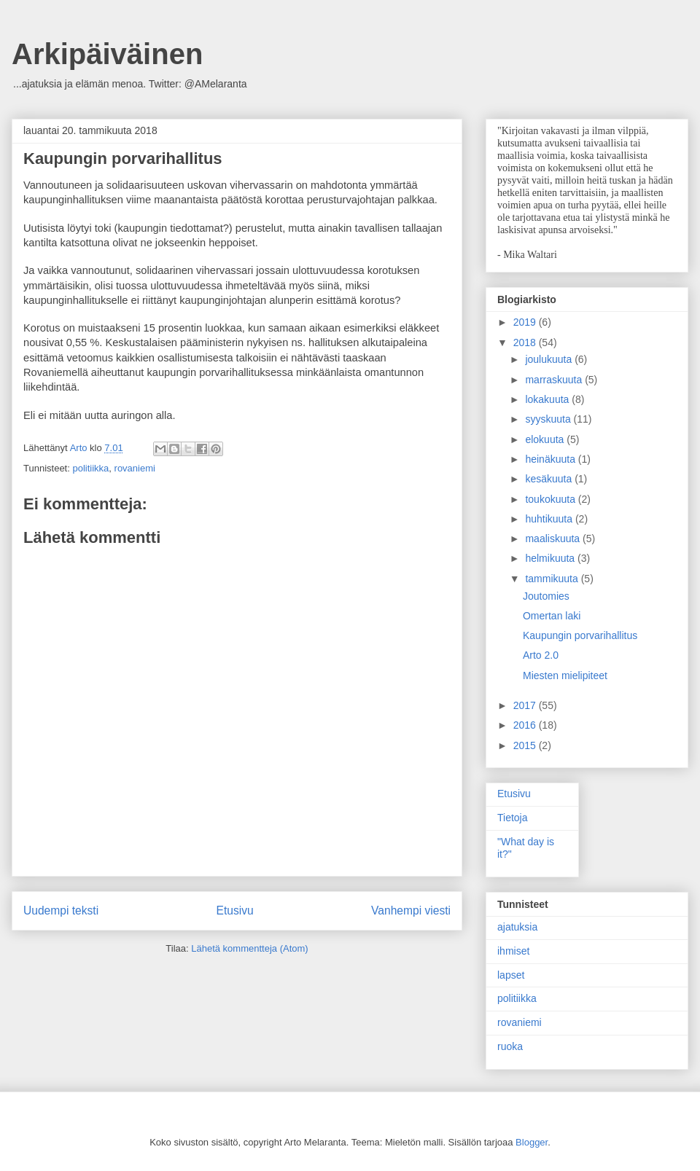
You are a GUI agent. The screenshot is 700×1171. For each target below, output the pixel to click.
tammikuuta (552, 578)
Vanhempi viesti (411, 910)
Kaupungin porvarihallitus (580, 635)
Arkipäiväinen (107, 54)
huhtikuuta (550, 519)
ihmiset (513, 951)
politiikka (90, 468)
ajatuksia (517, 927)
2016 (526, 725)
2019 (526, 322)
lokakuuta (548, 399)
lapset (510, 975)
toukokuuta (551, 499)
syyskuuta (549, 419)
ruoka (510, 1046)
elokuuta (546, 439)
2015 (526, 745)
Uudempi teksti (60, 910)
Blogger (532, 1142)
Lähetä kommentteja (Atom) (249, 948)
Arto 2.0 (541, 655)
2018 (526, 342)
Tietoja (512, 817)
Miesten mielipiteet (565, 675)
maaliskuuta (554, 538)
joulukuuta (550, 359)
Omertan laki (551, 616)
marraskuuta (555, 379)
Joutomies (546, 596)
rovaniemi (134, 468)
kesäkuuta (550, 479)
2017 (526, 705)
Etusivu (235, 910)
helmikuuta (551, 558)
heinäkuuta (551, 459)
